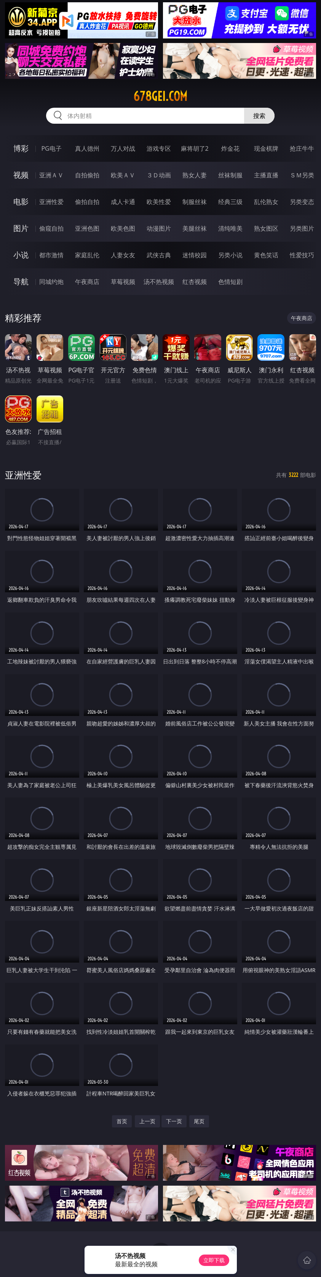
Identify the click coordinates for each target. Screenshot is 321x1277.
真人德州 (87, 148)
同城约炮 (51, 281)
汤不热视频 (159, 281)
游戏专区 (159, 148)
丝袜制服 (230, 175)
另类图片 (302, 228)
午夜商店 (87, 281)
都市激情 (51, 255)
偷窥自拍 (51, 228)
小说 (21, 255)
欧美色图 (123, 228)
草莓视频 (123, 281)
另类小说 (230, 255)
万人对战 (123, 148)
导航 (21, 281)
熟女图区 (266, 228)
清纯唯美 (230, 228)
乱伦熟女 (266, 202)
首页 (122, 1121)
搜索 (259, 116)
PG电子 (51, 148)
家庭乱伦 (87, 255)
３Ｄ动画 (159, 175)
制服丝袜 (194, 202)
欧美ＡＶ (123, 175)
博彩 (21, 148)
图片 (21, 228)
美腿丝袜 (194, 228)
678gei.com (160, 96)
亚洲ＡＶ (51, 175)
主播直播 (266, 175)
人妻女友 (123, 255)
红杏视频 (194, 281)
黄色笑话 (266, 255)
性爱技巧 (302, 255)
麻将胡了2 (195, 148)
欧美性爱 (159, 202)
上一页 (147, 1121)
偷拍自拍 (87, 202)
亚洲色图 (87, 228)
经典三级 (230, 202)
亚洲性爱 (51, 202)
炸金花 (230, 148)
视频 (21, 175)
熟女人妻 (194, 175)
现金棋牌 (266, 148)
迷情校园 (194, 255)
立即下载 (214, 1260)
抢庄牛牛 (302, 148)
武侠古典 (159, 255)
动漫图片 (159, 228)
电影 (21, 201)
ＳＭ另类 (302, 175)
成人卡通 (123, 202)
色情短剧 (230, 281)
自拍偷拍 (87, 175)
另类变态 (302, 202)
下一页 (174, 1121)
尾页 (199, 1121)
